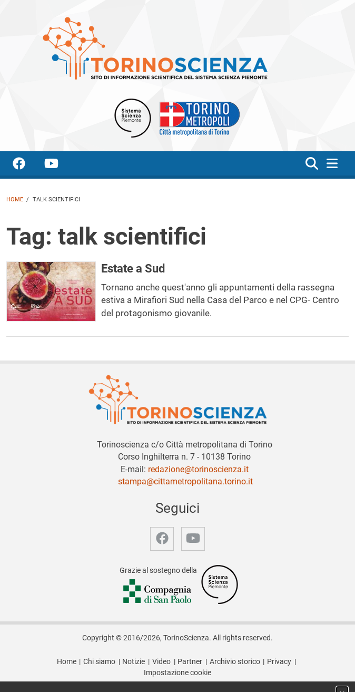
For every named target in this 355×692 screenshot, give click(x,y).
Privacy (279, 661)
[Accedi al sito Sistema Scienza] (219, 584)
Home (14, 199)
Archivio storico (235, 661)
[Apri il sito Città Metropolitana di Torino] (197, 117)
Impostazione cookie (177, 672)
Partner (190, 661)
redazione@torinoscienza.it (198, 469)
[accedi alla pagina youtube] (59, 165)
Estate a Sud (133, 268)
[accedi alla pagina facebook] (27, 165)
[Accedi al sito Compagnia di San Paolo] (158, 592)
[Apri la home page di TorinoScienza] (155, 48)
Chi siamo (99, 661)
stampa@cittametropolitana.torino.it (185, 481)
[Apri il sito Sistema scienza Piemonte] (132, 117)
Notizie (133, 661)
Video (161, 661)
